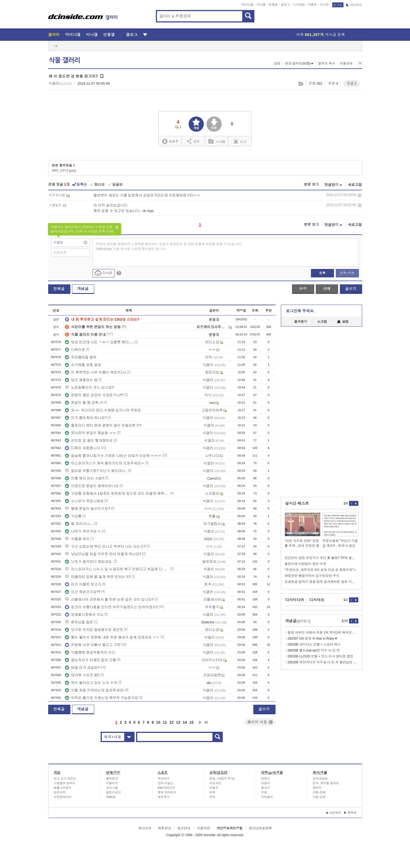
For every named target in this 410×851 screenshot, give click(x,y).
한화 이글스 (165, 783)
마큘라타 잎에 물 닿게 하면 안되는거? (97, 577)
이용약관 (203, 828)
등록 (322, 273)
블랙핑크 (112, 778)
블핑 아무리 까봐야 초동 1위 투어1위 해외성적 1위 (323, 632)
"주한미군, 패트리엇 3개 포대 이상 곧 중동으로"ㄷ (321, 570)
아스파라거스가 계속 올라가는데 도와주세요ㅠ (104, 463)
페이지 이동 (260, 722)
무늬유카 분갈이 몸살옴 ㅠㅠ (90, 433)
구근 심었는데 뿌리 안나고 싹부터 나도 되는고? (105, 546)
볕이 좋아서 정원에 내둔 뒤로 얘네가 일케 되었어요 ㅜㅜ (112, 637)
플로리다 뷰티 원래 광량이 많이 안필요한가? (103, 425)
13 (178, 722)
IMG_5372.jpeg (64, 170)
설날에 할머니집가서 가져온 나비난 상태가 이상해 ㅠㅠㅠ (113, 456)
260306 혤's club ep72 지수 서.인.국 (314, 650)
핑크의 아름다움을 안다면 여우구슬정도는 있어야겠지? (111, 607)
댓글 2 (352, 83)
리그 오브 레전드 (65, 778)
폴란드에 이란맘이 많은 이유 (305, 564)
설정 (277, 63)
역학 (212, 797)
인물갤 (273, 4)
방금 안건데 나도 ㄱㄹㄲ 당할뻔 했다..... (99, 342)
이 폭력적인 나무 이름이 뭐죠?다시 (95, 372)
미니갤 (261, 4)
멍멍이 (265, 778)
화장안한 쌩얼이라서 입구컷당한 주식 (312, 576)
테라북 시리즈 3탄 (82, 675)
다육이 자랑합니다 (82, 448)
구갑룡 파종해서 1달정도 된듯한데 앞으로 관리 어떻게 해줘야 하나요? (117, 493)
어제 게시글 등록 (320, 34)
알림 (343, 322)
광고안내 (183, 828)
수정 (303, 289)
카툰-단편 (319, 797)
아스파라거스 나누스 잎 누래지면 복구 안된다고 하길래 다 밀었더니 (117, 569)
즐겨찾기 (300, 322)
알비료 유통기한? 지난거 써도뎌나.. (96, 471)
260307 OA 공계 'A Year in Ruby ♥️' (313, 638)
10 (158, 722)
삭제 (359, 195)
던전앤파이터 (63, 797)
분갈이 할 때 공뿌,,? (83, 403)
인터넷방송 (320, 778)
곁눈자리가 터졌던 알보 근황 (90, 660)
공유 (193, 141)
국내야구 (164, 778)
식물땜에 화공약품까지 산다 (90, 652)
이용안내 (346, 63)
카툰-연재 (319, 792)
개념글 (82, 289)
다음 (200, 722)
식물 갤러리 (64, 60)
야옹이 (265, 783)
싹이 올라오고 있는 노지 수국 (91, 683)
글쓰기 (350, 289)
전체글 (59, 289)
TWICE (111, 797)
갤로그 (285, 4)
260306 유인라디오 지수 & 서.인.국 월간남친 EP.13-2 (323, 662)
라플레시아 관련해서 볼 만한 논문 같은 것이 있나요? (109, 599)
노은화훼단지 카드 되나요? (89, 387)
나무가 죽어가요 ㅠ (83, 531)
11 (165, 722)
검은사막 (60, 792)
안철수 (213, 787)
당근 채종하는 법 (81, 380)
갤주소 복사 (326, 63)
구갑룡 (73, 516)
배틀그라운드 (63, 787)
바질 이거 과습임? (82, 668)
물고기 (265, 787)
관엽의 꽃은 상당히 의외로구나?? (94, 395)
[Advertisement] (321, 412)
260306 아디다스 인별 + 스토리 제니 (314, 644)
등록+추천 (347, 273)
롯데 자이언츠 (167, 792)
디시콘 (324, 4)
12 (171, 722)
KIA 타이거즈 (166, 787)
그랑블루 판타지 (65, 783)
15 (191, 722)
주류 (264, 792)
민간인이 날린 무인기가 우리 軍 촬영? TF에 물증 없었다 (321, 558)
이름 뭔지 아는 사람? (84, 478)
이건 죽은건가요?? (82, 592)
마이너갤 (248, 4)
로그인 (337, 4)
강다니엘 (112, 787)
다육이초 (75, 350)
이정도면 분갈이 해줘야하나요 (92, 486)
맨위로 (350, 812)
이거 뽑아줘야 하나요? (85, 418)
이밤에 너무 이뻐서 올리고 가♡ (92, 645)
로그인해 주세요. (300, 311)
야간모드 (354, 4)
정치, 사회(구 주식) (222, 778)
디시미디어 (294, 600)
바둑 (212, 792)
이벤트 (312, 4)
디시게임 (299, 4)
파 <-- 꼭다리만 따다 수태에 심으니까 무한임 (103, 410)
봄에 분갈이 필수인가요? (87, 509)
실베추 (170, 141)
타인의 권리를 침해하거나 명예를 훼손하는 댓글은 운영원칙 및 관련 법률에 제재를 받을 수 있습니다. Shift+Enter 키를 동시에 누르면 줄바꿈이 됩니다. (169, 246)
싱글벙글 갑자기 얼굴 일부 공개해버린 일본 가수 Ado (321, 582)
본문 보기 (311, 184)
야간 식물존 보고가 (83, 584)
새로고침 (355, 185)
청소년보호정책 (260, 828)
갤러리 (54, 34)
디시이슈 (316, 600)
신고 (240, 141)
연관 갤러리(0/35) (299, 63)
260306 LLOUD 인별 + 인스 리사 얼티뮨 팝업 (320, 656)
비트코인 (215, 783)
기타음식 (267, 797)
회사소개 (144, 828)
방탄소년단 (113, 792)
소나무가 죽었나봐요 (84, 501)
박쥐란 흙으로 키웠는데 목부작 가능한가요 (101, 698)
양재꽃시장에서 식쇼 (84, 615)
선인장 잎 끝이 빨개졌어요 (89, 440)
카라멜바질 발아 (81, 357)
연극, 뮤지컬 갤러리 (326, 783)
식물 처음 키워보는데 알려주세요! (94, 690)
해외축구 (164, 797)
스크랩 (300, 83)
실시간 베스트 (297, 503)
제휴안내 (164, 828)
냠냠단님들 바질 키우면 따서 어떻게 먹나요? (103, 554)
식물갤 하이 (77, 539)
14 (185, 722)
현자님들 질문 (79, 622)
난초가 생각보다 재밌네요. (89, 562)
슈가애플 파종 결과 (83, 365)
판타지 (317, 787)
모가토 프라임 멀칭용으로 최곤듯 (94, 630)
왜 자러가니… (79, 524)
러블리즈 (112, 783)
